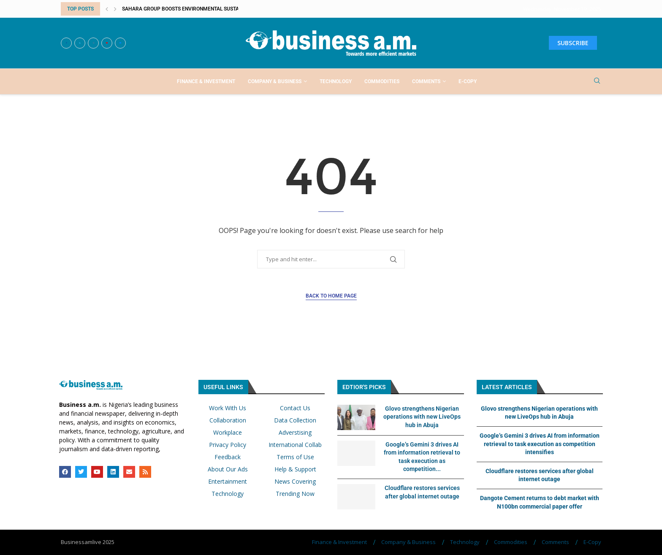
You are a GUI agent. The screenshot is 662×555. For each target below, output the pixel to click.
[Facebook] (66, 43)
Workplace (227, 433)
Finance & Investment (206, 81)
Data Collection (295, 420)
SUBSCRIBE (573, 43)
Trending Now (295, 494)
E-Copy (468, 81)
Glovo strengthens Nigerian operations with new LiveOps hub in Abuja (422, 416)
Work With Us (227, 408)
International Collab (295, 445)
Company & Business (274, 81)
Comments (426, 81)
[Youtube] (106, 43)
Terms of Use (295, 457)
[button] (106, 9)
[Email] (120, 43)
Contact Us (295, 408)
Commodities (381, 81)
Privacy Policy (227, 445)
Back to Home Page (331, 296)
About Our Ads (228, 469)
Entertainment (227, 482)
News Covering (295, 482)
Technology (336, 81)
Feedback (227, 457)
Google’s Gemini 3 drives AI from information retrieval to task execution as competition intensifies (540, 443)
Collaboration (227, 420)
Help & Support (295, 469)
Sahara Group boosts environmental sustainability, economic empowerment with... (234, 9)
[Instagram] (93, 43)
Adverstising (295, 433)
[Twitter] (79, 43)
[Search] (597, 82)
